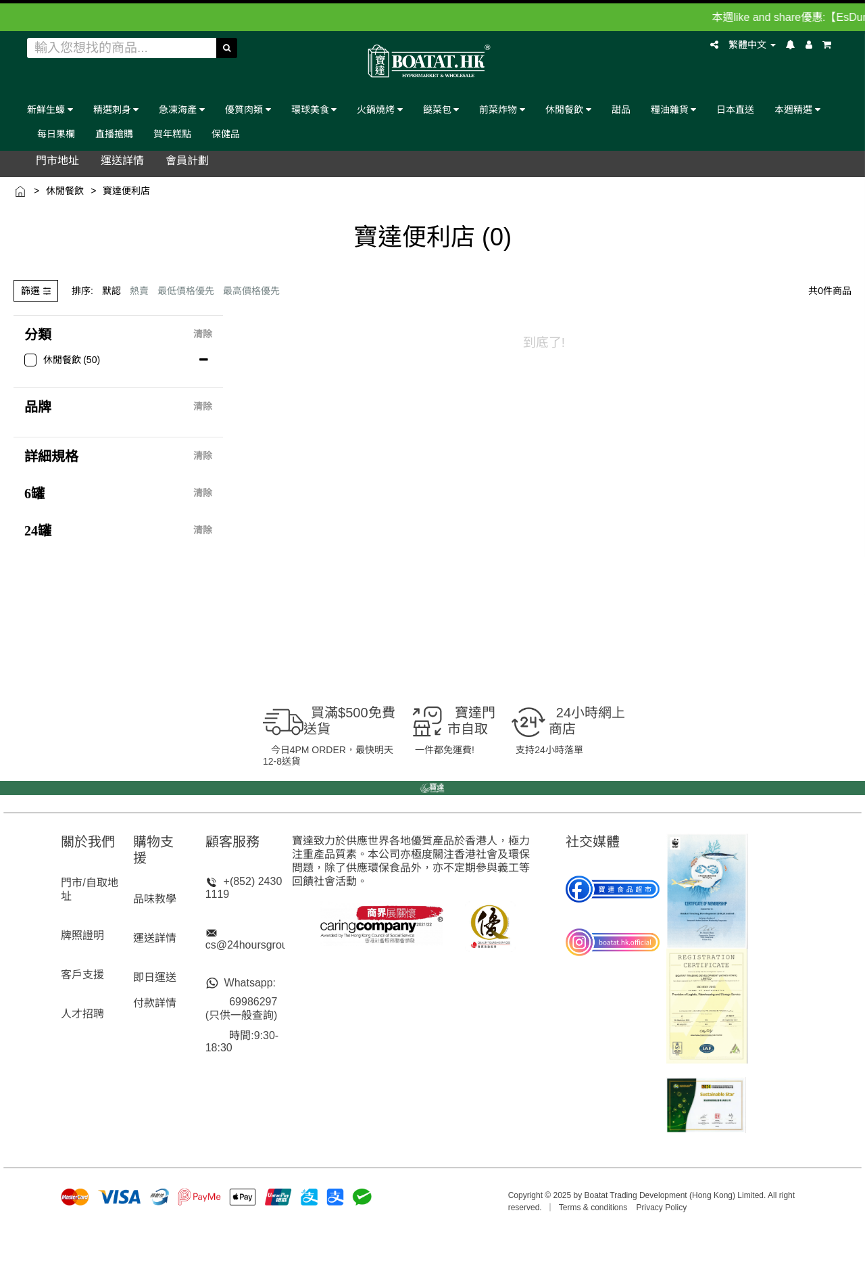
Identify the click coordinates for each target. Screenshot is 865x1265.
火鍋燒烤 (380, 109)
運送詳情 (154, 938)
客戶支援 (82, 974)
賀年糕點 (172, 133)
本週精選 (797, 109)
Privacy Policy (662, 1207)
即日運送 (154, 977)
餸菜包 (441, 109)
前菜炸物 (502, 109)
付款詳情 (154, 1003)
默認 (111, 290)
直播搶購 (114, 133)
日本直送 (735, 109)
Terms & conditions (593, 1207)
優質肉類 (248, 109)
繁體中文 (752, 44)
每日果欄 (56, 133)
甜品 (621, 109)
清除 (202, 334)
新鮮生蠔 (50, 109)
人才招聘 (82, 1014)
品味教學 (154, 899)
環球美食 (314, 109)
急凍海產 (182, 109)
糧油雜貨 (674, 109)
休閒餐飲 (568, 109)
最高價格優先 (251, 290)
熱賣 (139, 290)
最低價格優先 (185, 290)
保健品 (226, 133)
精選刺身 (116, 109)
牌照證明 (82, 935)
